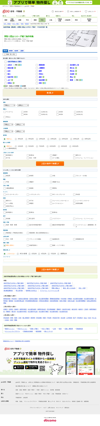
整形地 (54, 188)
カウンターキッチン (12, 194)
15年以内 (53, 139)
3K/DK (26, 114)
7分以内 (41, 146)
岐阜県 (16, 50)
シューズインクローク (82, 200)
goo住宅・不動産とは (21, 382)
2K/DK (61, 112)
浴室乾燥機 (79, 203)
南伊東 (33, 318)
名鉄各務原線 (54, 301)
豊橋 (15, 320)
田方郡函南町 (51, 309)
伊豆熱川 (80, 318)
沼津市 (11, 309)
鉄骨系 (31, 175)
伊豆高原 (6, 318)
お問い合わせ (51, 407)
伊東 (11, 318)
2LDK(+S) (80, 112)
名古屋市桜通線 (44, 298)
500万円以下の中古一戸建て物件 (37, 283)
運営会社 (67, 407)
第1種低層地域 (8, 290)
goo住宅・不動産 (6, 382)
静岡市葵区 (23, 309)
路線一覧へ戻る (9, 54)
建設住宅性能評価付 (58, 225)
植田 (44, 318)
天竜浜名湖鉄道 (44, 301)
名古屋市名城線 (78, 298)
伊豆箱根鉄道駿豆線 (31, 301)
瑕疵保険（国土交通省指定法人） (39, 233)
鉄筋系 (8, 175)
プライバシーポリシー (36, 407)
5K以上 (8, 117)
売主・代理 (32, 158)
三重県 (22, 50)
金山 (85, 318)
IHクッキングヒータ (58, 194)
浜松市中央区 (66, 309)
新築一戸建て (34, 329)
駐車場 (52, 390)
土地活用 (25, 397)
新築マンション (10, 329)
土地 (54, 329)
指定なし (9, 139)
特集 (17, 401)
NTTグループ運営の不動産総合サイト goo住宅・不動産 (18, 6)
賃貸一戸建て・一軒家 (33, 390)
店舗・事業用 (69, 329)
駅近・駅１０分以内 (69, 288)
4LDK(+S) (80, 114)
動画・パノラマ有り (58, 245)
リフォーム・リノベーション (84, 158)
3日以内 (43, 253)
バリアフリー (56, 218)
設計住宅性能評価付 (35, 225)
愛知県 (5, 50)
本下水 (8, 158)
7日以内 (53, 253)
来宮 (11, 320)
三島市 (86, 309)
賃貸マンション (45, 390)
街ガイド (58, 401)
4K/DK (61, 114)
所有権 (8, 218)
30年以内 (87, 139)
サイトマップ (59, 407)
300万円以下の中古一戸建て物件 (14, 283)
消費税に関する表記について (39, 386)
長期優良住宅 (80, 239)
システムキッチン (34, 194)
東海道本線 (6, 298)
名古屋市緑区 (32, 309)
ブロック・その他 (81, 175)
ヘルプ (44, 407)
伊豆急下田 (56, 318)
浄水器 (78, 194)
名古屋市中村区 (22, 311)
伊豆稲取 (39, 318)
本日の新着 (23, 253)
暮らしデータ (48, 331)
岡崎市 (8, 311)
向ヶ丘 (94, 318)
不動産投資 (79, 329)
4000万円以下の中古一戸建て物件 (14, 288)
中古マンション (22, 329)
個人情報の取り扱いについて (23, 386)
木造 (53, 175)
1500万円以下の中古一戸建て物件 (14, 285)
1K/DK (26, 112)
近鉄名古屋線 (33, 298)
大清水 (7, 320)
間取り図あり (56, 288)
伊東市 (5, 309)
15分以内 (64, 146)
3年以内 (20, 139)
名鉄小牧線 (62, 301)
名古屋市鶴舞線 (80, 301)
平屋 (7, 182)
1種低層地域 (10, 188)
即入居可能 (19, 290)
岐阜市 (81, 309)
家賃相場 (38, 331)
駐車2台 (31, 155)
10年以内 (42, 139)
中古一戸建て (46, 329)
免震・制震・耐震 (11, 225)
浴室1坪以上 (10, 206)
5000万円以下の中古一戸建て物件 (38, 288)
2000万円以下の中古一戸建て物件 (38, 285)
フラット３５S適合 (35, 239)
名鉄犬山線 (71, 301)
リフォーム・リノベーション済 (49, 290)
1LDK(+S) (44, 112)
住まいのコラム (66, 401)
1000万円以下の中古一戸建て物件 (60, 283)
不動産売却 (18, 397)
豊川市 (14, 311)
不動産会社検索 (28, 331)
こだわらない (11, 253)
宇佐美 (49, 318)
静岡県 (11, 50)
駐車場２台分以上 (31, 290)
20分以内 (75, 146)
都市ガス (78, 155)
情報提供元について (8, 341)
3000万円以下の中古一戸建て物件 (62, 285)
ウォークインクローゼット (60, 200)
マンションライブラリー (12, 331)
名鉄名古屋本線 (23, 298)
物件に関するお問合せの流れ (64, 382)
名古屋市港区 (54, 311)
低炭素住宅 (55, 239)
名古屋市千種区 (44, 311)
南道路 (31, 188)
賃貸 (60, 329)
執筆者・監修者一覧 (77, 401)
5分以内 (30, 146)
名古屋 (63, 318)
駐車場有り (9, 155)
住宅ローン (65, 393)
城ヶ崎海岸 (26, 318)
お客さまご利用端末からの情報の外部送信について (41, 382)
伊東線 (70, 298)
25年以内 (76, 139)
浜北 (89, 318)
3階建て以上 (56, 182)
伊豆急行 (14, 298)
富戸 (74, 318)
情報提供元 (76, 382)
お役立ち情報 (5, 401)
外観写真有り (33, 245)
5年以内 (30, 139)
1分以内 (20, 146)
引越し (21, 401)
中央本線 (63, 298)
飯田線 (11, 301)
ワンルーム (9, 112)
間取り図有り (10, 245)
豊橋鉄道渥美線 (54, 298)
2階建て (54, 155)
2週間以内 (63, 253)
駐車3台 (54, 212)
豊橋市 (59, 309)
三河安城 (69, 318)
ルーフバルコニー (57, 203)
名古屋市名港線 (89, 298)
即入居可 (32, 218)
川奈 (19, 318)
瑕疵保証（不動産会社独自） (15, 233)
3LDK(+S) (44, 114)
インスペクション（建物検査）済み (86, 225)
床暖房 (31, 203)
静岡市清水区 (42, 309)
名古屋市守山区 (33, 311)
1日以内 (34, 253)
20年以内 (65, 139)
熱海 (15, 318)
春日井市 (74, 309)
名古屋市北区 (63, 311)
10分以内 (53, 146)
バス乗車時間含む (11, 148)
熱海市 (16, 309)
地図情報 (86, 401)
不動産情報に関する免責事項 (22, 341)
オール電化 (55, 158)
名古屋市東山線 (19, 301)
